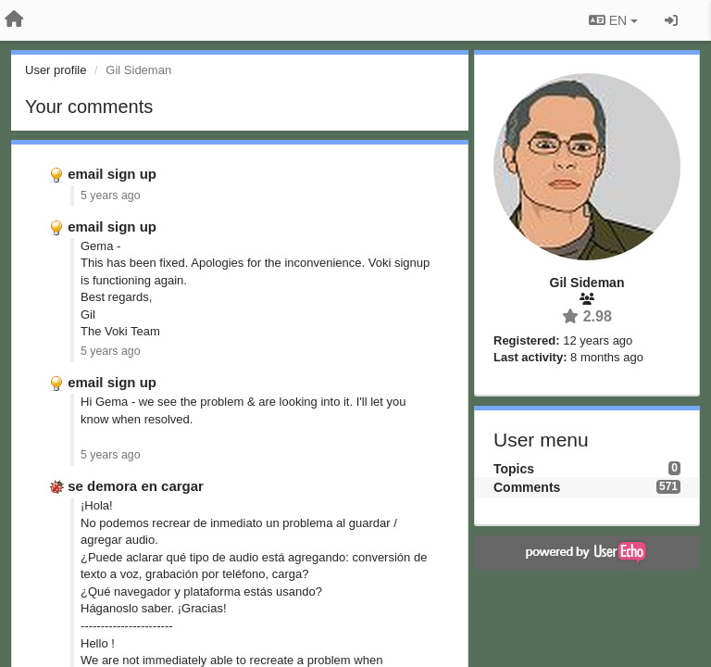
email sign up (112, 174)
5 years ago (111, 195)
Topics (513, 468)
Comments (526, 487)
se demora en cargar (136, 486)
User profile (55, 70)
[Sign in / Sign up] (671, 20)
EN (613, 20)
